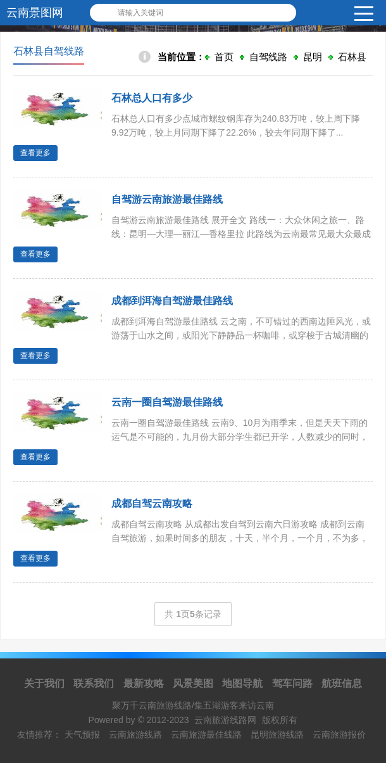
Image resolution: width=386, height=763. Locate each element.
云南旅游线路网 (225, 720)
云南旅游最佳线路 (206, 734)
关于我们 (44, 683)
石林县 (352, 56)
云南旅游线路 (135, 734)
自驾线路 (268, 56)
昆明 (312, 56)
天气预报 (82, 734)
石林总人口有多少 (151, 98)
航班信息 (341, 683)
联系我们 (93, 683)
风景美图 (193, 683)
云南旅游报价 (339, 734)
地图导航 (242, 683)
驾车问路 (292, 683)
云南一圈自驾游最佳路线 (167, 402)
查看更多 (35, 152)
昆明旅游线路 (277, 734)
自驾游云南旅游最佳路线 (167, 199)
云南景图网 (34, 12)
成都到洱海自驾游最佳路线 (172, 300)
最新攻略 (143, 683)
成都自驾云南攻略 (151, 503)
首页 (224, 56)
